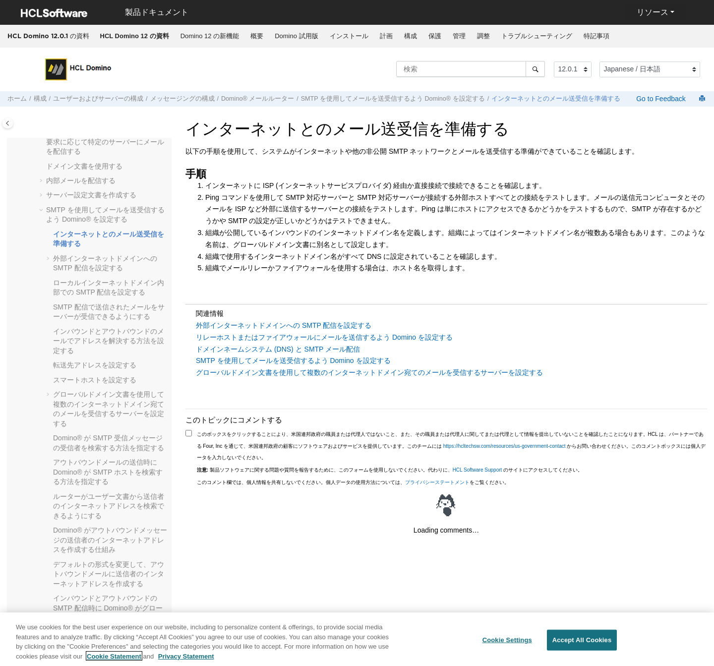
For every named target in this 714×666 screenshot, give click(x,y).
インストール (349, 36)
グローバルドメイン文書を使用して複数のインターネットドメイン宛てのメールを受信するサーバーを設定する (369, 372)
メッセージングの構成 (182, 98)
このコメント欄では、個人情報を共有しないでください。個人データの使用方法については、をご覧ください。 (353, 482)
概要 (256, 36)
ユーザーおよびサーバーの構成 (98, 98)
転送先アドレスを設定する (94, 365)
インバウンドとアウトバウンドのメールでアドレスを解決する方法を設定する (108, 341)
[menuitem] (134, 36)
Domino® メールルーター (257, 98)
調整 (483, 36)
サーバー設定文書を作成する (91, 195)
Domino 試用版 (296, 36)
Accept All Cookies (582, 644)
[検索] (535, 69)
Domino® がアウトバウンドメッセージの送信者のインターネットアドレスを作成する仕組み (110, 539)
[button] (42, 142)
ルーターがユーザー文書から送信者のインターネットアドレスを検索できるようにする (108, 506)
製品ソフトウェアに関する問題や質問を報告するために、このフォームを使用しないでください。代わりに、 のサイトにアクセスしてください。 (390, 470)
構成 (410, 36)
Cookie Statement (114, 660)
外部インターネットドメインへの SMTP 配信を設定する (283, 325)
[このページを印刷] (703, 99)
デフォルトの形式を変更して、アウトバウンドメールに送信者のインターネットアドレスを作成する (108, 574)
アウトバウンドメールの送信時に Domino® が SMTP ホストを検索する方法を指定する (108, 471)
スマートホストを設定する (94, 380)
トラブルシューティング (536, 36)
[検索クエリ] (470, 69)
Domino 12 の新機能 (209, 36)
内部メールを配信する (81, 180)
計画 (386, 36)
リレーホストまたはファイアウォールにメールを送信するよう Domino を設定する (324, 337)
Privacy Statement (186, 660)
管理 (459, 36)
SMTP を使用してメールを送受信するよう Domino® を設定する (393, 98)
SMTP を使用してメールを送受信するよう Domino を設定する (293, 360)
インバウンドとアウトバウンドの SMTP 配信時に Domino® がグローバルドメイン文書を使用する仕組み (108, 607)
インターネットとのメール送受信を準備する (555, 98)
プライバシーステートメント (437, 482)
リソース (652, 12)
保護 (434, 36)
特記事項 (596, 36)
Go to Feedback (660, 99)
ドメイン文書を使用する (84, 166)
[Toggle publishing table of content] (7, 123)
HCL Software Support (477, 470)
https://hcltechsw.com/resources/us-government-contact (504, 446)
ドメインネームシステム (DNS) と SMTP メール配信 (278, 349)
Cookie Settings (507, 644)
